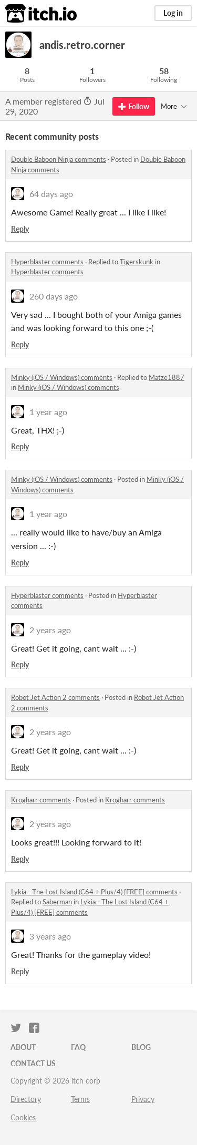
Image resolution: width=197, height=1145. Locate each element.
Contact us (33, 1063)
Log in (173, 12)
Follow (133, 106)
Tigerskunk (136, 261)
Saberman (57, 902)
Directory (26, 1099)
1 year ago (48, 412)
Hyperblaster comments (47, 261)
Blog (141, 1047)
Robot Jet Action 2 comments (55, 697)
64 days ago (51, 194)
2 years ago (50, 630)
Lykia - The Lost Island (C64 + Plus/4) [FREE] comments (94, 892)
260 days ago (53, 296)
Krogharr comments (41, 800)
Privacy (142, 1099)
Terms (80, 1099)
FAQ (78, 1047)
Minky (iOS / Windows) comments (61, 377)
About (23, 1047)
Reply (20, 228)
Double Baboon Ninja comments (58, 159)
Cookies (23, 1117)
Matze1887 (166, 377)
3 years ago (50, 936)
